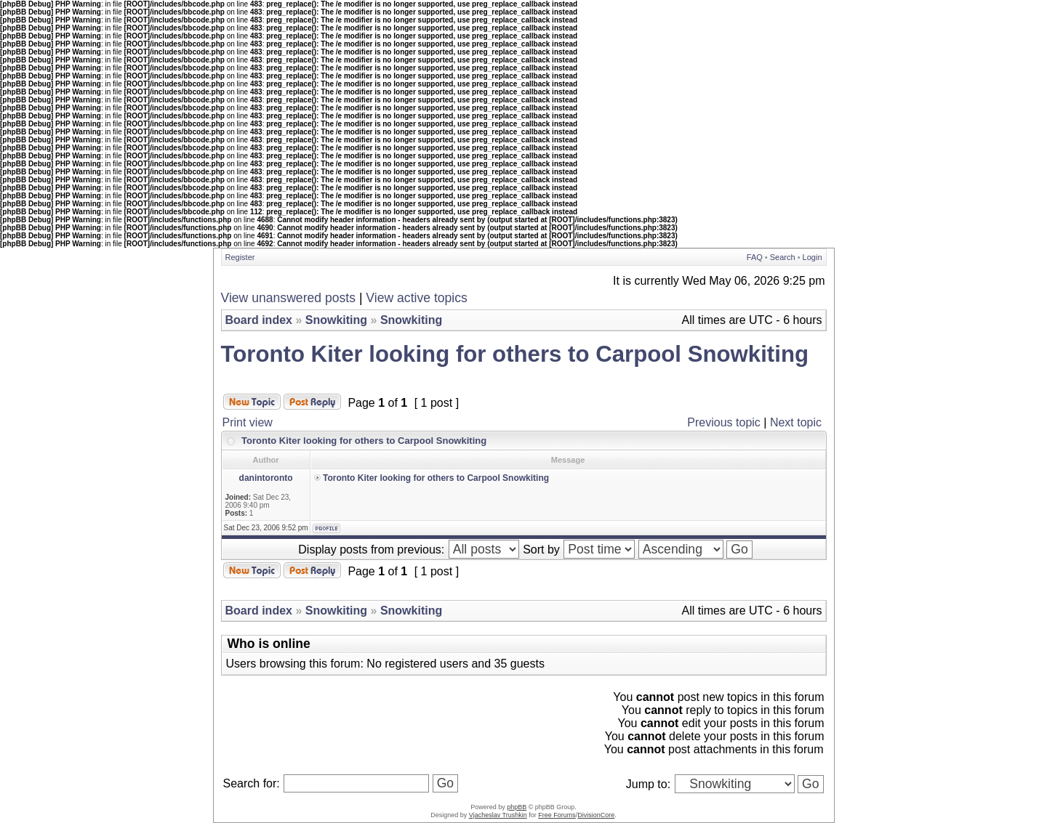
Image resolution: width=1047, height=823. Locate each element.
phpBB (516, 807)
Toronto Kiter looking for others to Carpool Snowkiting (515, 354)
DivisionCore (595, 815)
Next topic (796, 422)
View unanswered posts (288, 298)
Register (240, 257)
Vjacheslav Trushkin (498, 815)
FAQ (755, 257)
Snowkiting (336, 320)
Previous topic (724, 422)
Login (812, 257)
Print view (247, 422)
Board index (258, 320)
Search (782, 257)
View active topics (417, 298)
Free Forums (557, 815)
